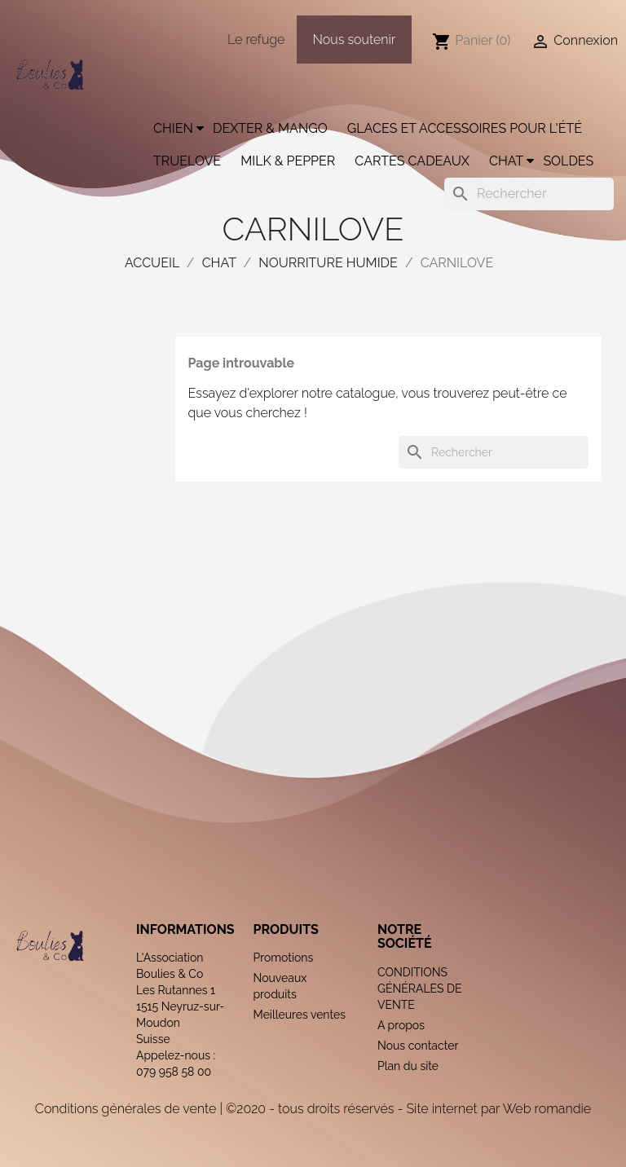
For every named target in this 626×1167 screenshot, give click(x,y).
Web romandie (547, 1108)
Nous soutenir (354, 39)
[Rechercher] (529, 194)
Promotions (283, 957)
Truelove (187, 161)
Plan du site (408, 1065)
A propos (401, 1025)
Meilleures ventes (299, 1014)
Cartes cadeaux (412, 161)
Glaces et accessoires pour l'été (464, 128)
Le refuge (255, 39)
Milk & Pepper (287, 161)
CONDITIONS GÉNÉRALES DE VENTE (419, 988)
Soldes (568, 161)
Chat (506, 161)
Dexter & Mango (270, 128)
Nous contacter (417, 1045)
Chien (173, 128)
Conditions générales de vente (125, 1108)
